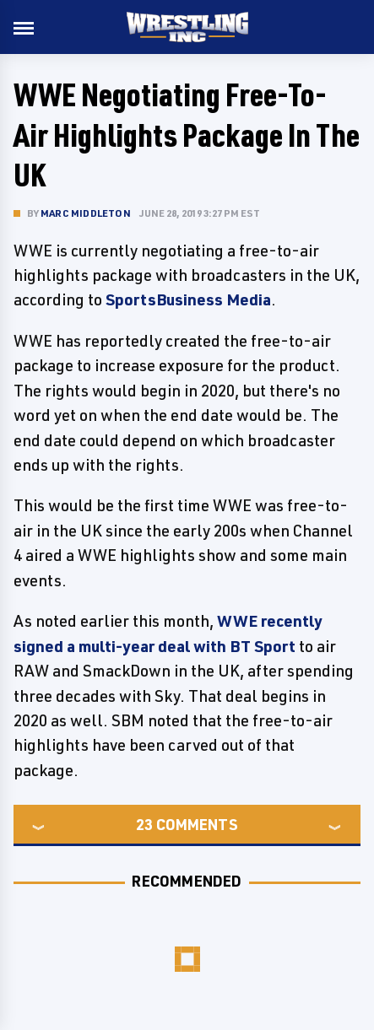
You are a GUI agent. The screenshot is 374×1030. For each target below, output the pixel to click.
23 (144, 824)
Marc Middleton (86, 213)
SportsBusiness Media (188, 299)
